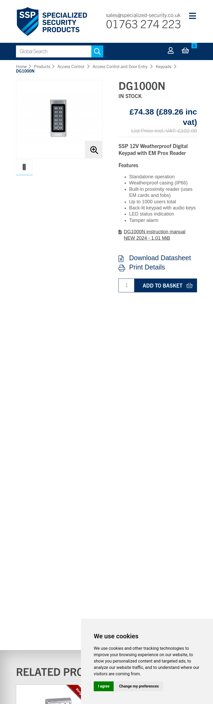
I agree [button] (103, 686)
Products (42, 66)
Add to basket (162, 285)
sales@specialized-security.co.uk (143, 14)
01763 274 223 (143, 23)
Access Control (71, 66)
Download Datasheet (160, 258)
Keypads (164, 66)
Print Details (147, 267)
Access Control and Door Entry (121, 66)
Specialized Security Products (51, 21)
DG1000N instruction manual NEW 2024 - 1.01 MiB (154, 235)
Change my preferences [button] (139, 686)
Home (21, 66)
